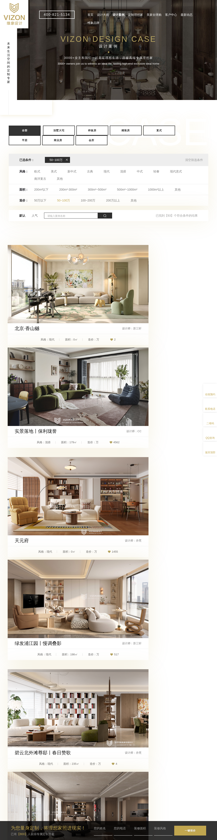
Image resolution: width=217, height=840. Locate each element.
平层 (24, 140)
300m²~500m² (97, 189)
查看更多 (108, 694)
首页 (90, 14)
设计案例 (118, 14)
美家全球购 (154, 14)
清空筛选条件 (194, 160)
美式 (54, 171)
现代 (107, 171)
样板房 (92, 130)
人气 (35, 215)
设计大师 (103, 14)
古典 (90, 171)
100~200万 (88, 200)
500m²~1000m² (127, 189)
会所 (91, 140)
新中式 (71, 171)
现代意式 (176, 171)
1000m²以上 (156, 189)
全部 (24, 130)
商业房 (58, 140)
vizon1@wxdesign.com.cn (80, 803)
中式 (140, 171)
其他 (60, 178)
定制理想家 (135, 14)
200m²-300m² (68, 189)
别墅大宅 (58, 130)
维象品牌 (93, 23)
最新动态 (187, 14)
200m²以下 (41, 189)
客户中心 (171, 14)
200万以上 (113, 200)
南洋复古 (40, 178)
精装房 (125, 130)
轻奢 (156, 171)
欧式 (37, 171)
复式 (159, 130)
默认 (22, 215)
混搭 (123, 171)
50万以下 (40, 200)
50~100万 (63, 200)
